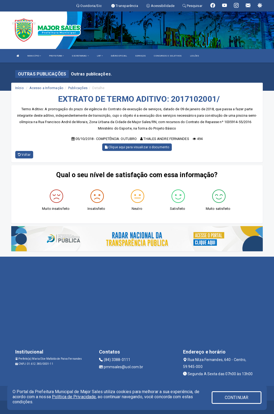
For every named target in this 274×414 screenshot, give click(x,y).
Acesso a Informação (46, 88)
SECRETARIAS (80, 56)
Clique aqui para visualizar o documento (137, 147)
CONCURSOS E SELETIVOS (168, 56)
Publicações (77, 88)
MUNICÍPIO (34, 56)
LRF (100, 56)
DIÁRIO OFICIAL (119, 56)
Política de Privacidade (74, 396)
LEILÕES (194, 56)
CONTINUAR (236, 397)
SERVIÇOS (140, 56)
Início (19, 88)
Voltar (24, 155)
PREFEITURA (56, 56)
